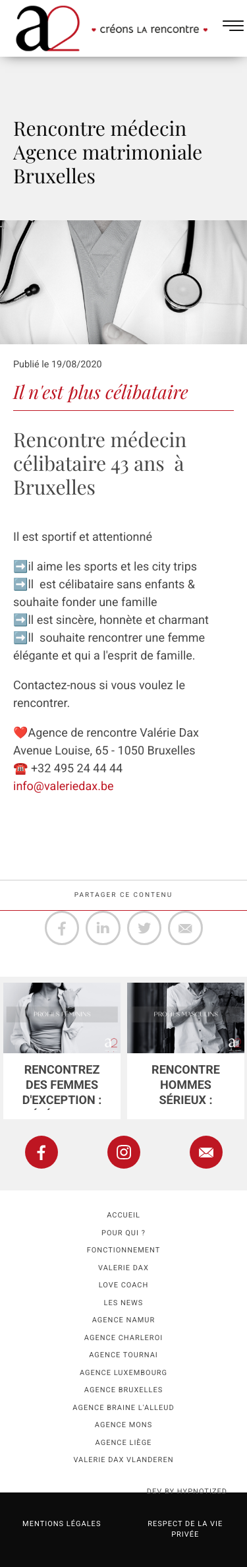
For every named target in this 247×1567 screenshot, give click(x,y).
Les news (124, 1303)
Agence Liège (124, 1442)
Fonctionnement (124, 1250)
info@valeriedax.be (63, 786)
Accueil (123, 1215)
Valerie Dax (123, 1268)
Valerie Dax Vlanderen (123, 1460)
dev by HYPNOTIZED (187, 1491)
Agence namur (123, 1320)
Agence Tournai (123, 1355)
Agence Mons (123, 1425)
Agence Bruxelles (123, 1390)
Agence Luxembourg (123, 1372)
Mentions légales (61, 1524)
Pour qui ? (123, 1233)
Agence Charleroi (123, 1338)
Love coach (124, 1285)
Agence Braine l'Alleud (123, 1407)
